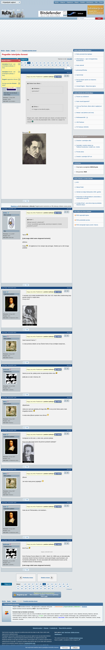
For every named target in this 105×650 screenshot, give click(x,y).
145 (48, 63)
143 (40, 63)
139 (25, 63)
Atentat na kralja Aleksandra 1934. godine (88, 136)
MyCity (56, 2)
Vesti (63, 632)
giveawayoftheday (81, 196)
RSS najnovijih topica (82, 160)
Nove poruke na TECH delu (82, 176)
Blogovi (76, 2)
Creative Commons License (76, 638)
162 (45, 65)
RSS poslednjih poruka (83, 164)
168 (68, 65)
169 (49, 588)
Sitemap (46, 628)
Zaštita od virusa (75, 632)
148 (59, 63)
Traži (96, 2)
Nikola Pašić (80, 132)
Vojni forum (67, 632)
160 (37, 65)
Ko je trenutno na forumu (11, 604)
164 (52, 65)
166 (60, 65)
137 (33, 584)
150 (67, 63)
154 (45, 586)
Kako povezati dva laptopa (84, 180)
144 (44, 63)
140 (29, 63)
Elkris (5, 336)
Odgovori (24, 59)
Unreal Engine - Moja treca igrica (86, 212)
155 (49, 586)
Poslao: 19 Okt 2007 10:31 (10, 469)
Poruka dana (80, 96)
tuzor (4, 292)
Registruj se (70, 2)
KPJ (77, 127)
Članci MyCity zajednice (65, 628)
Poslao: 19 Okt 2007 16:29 (10, 502)
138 (21, 63)
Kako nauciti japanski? (83, 227)
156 (22, 65)
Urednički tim (53, 628)
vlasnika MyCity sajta (30, 643)
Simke (5, 213)
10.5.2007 (69, 59)
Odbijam (75, 647)
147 (55, 63)
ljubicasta (6, 369)
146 (52, 63)
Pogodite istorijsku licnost (29, 50)
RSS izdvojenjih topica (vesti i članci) (87, 169)
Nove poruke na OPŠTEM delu (83, 218)
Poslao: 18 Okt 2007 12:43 (10, 365)
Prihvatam (65, 647)
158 (29, 65)
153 (41, 586)
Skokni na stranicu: (59, 68)
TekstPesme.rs (58, 634)
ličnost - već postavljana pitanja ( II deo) (8, 66)
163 (49, 65)
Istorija (13, 50)
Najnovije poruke (37, 628)
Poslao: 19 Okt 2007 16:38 (10, 540)
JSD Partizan (80, 248)
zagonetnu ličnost (9, 79)
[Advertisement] (52, 36)
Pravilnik (82, 2)
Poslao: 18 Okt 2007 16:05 (10, 430)
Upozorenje (79, 201)
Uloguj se (62, 2)
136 (29, 584)
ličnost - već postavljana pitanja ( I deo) (8, 73)
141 (33, 63)
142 (36, 63)
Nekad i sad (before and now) (85, 238)
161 (41, 65)
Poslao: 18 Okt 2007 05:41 (10, 287)
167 (64, 65)
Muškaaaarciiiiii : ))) (82, 243)
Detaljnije (84, 606)
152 (37, 586)
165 (56, 65)
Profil (27, 201)
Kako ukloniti (80, 191)
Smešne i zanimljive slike (83, 85)
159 (33, 65)
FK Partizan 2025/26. (82, 253)
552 (52, 588)
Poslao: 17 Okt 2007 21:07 (10, 208)
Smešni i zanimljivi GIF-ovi (84, 101)
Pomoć (101, 2)
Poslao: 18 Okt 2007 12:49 (10, 397)
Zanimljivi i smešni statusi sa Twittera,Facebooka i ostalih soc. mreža (88, 90)
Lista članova (89, 2)
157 (26, 65)
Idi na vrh (69, 589)
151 (33, 586)
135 (25, 584)
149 (63, 63)
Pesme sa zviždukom (82, 222)
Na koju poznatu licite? (9, 84)
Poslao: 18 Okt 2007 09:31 (10, 332)
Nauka (7, 50)
